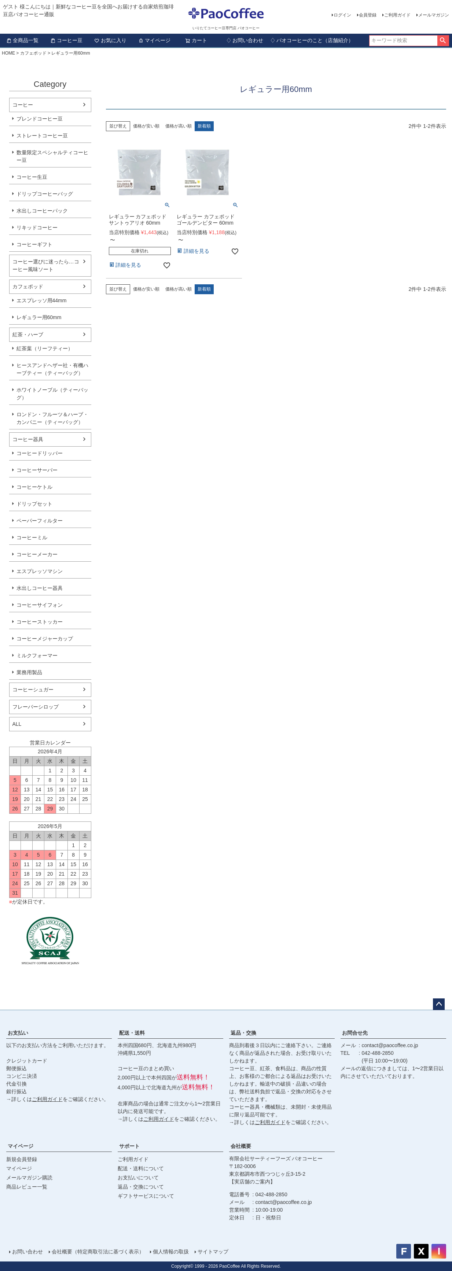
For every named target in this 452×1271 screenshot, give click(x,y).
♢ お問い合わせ (245, 40)
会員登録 (367, 15)
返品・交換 (243, 1033)
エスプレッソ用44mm (41, 300)
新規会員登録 (21, 1159)
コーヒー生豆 (31, 177)
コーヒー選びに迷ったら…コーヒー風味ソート (45, 265)
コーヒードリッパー (39, 453)
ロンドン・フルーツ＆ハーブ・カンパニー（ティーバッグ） (52, 418)
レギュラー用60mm (39, 317)
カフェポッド (33, 53)
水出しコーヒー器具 (39, 588)
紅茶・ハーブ (27, 334)
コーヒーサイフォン (39, 605)
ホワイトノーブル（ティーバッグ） (52, 393)
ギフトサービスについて (146, 1196)
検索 (443, 41)
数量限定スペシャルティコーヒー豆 (52, 156)
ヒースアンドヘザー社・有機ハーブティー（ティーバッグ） (52, 369)
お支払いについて (138, 1178)
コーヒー (22, 105)
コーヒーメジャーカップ (44, 639)
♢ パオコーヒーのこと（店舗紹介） (312, 40)
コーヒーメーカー (37, 554)
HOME (8, 53)
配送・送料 (132, 1033)
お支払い (18, 1033)
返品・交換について (141, 1187)
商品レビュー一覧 (26, 1187)
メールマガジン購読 (29, 1178)
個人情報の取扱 (171, 1252)
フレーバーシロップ (35, 707)
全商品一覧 (22, 40)
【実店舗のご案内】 (252, 1182)
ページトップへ (439, 1004)
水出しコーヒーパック (42, 211)
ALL (17, 724)
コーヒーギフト (34, 244)
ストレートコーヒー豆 (42, 135)
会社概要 (241, 1146)
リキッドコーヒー (37, 227)
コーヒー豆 (66, 40)
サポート (129, 1146)
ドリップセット (34, 504)
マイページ (154, 40)
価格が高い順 (178, 126)
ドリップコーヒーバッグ (44, 194)
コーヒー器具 (27, 439)
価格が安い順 (146, 126)
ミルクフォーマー (37, 655)
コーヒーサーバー (37, 470)
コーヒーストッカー (39, 622)
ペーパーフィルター (39, 521)
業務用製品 (29, 672)
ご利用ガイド (397, 15)
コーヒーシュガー (33, 689)
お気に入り (110, 40)
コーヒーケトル (34, 487)
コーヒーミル (31, 537)
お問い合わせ (27, 1252)
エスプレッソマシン (39, 571)
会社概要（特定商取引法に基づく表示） (98, 1252)
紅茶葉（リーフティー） (44, 348)
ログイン (342, 15)
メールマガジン (433, 15)
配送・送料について (141, 1168)
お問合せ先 (355, 1033)
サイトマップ (213, 1252)
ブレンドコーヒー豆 (39, 119)
